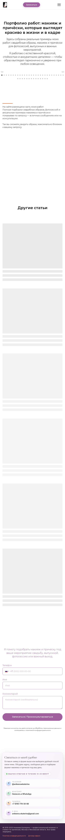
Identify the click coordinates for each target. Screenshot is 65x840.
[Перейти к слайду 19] (42, 75)
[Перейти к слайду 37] (35, 78)
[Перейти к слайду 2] (4, 75)
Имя (5, 679)
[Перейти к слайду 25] (56, 75)
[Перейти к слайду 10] (22, 75)
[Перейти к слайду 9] (20, 75)
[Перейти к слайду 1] (1, 75)
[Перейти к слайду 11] (24, 75)
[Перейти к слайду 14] (31, 75)
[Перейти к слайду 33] (26, 78)
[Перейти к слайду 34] (29, 78)
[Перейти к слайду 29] (17, 78)
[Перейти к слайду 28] (63, 75)
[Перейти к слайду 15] (33, 75)
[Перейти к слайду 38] (38, 78)
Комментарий (10, 694)
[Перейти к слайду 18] (40, 75)
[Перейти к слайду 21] (47, 75)
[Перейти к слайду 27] (60, 75)
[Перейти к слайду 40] (42, 78)
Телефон (7, 665)
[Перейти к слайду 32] (24, 78)
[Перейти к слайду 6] (13, 75)
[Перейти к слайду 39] (40, 78)
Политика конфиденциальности (14, 836)
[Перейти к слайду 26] (58, 75)
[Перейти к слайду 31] (22, 78)
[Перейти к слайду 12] (26, 75)
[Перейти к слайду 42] (47, 78)
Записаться (31, 5)
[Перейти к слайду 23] (51, 75)
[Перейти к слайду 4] (8, 75)
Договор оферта (34, 836)
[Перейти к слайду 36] (33, 78)
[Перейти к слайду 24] (54, 75)
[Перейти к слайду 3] (6, 75)
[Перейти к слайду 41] (44, 78)
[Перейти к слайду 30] (20, 78)
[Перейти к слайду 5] (10, 75)
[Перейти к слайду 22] (49, 75)
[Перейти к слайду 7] (15, 75)
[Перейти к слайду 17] (38, 75)
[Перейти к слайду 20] (44, 75)
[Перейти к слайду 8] (17, 75)
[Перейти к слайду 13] (29, 75)
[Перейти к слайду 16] (35, 75)
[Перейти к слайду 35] (31, 78)
